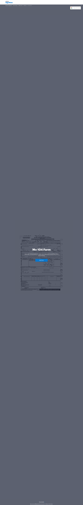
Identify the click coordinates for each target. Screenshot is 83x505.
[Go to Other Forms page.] (21, 5)
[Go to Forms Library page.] (15, 5)
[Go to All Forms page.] (25, 5)
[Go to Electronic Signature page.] (9, 5)
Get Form (41, 260)
